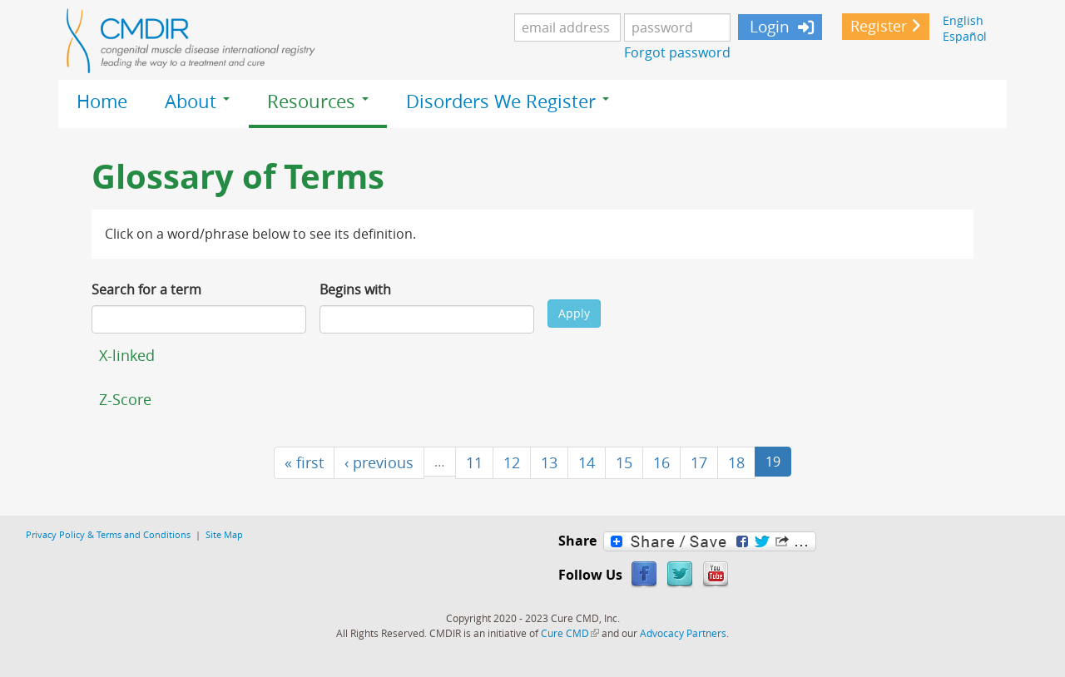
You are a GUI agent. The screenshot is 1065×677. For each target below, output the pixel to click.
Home (102, 101)
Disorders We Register (507, 101)
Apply (574, 313)
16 (661, 462)
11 (474, 462)
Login (768, 26)
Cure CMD (570, 633)
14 (586, 462)
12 (511, 462)
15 (624, 462)
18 (736, 462)
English (963, 20)
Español (965, 36)
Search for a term (146, 289)
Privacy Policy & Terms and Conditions (108, 534)
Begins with (355, 289)
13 (549, 462)
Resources (318, 101)
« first (304, 462)
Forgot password (677, 52)
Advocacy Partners (683, 633)
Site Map (224, 534)
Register (878, 26)
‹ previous (379, 462)
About (197, 101)
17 (699, 462)
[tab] (532, 355)
